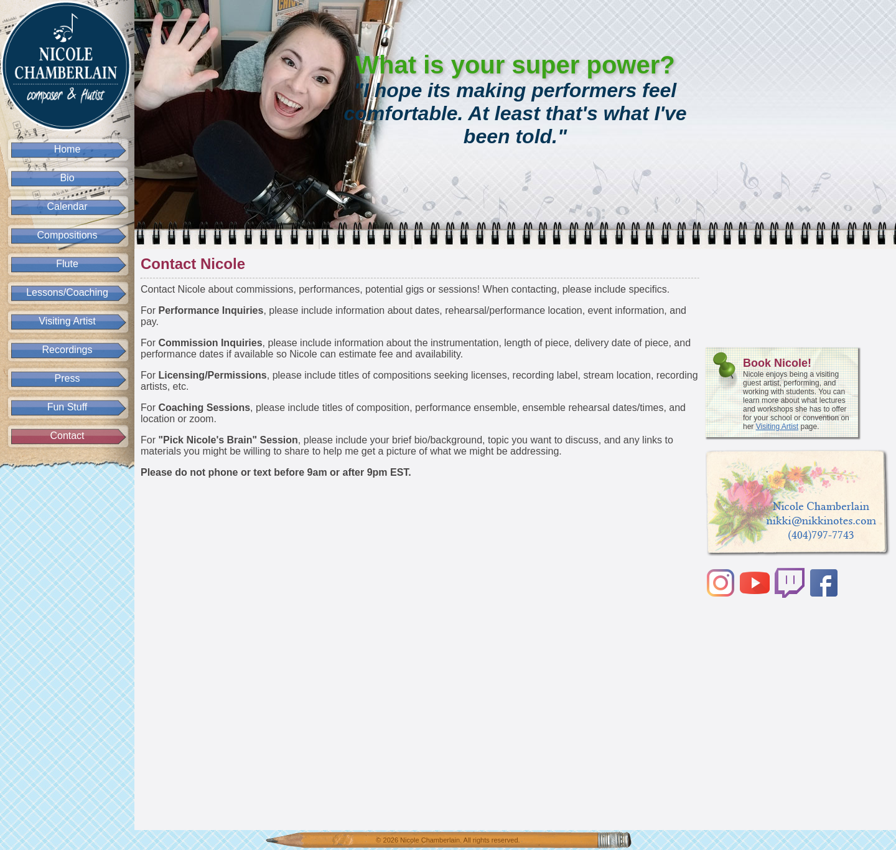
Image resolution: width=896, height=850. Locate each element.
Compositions (67, 235)
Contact (67, 435)
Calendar (67, 206)
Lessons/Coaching (67, 292)
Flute (67, 263)
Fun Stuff (67, 407)
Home (67, 149)
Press (67, 378)
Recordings (67, 349)
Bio (67, 177)
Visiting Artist (67, 321)
